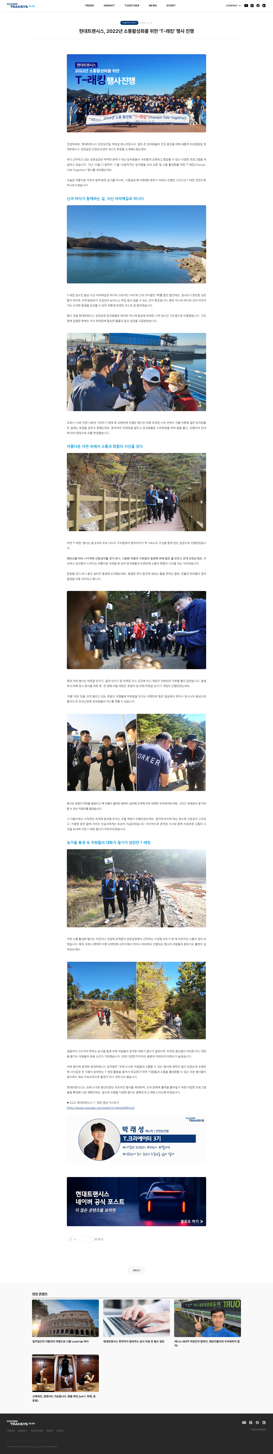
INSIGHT (109, 5)
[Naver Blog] (264, 5)
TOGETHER (131, 5)
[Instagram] (252, 5)
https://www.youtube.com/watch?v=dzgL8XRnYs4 (100, 1107)
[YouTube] (246, 5)
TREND (89, 5)
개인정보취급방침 (258, 1429)
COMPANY (233, 5)
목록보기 (136, 1270)
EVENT (171, 5)
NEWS (153, 5)
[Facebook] (258, 5)
